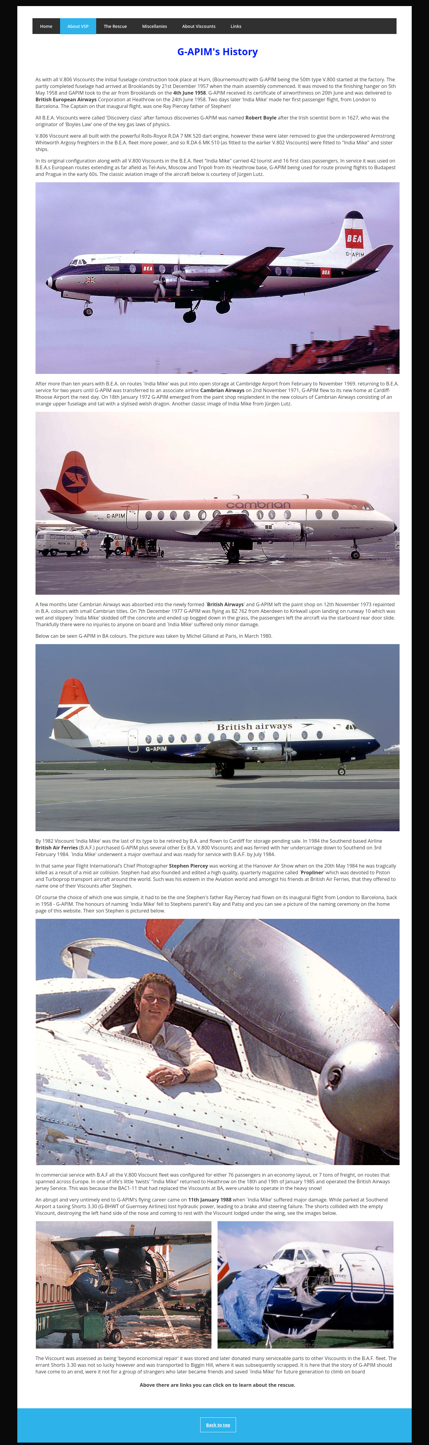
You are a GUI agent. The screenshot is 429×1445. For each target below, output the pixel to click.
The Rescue (115, 26)
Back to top (218, 1425)
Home (46, 26)
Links (236, 26)
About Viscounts (199, 26)
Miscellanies (154, 26)
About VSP (78, 26)
